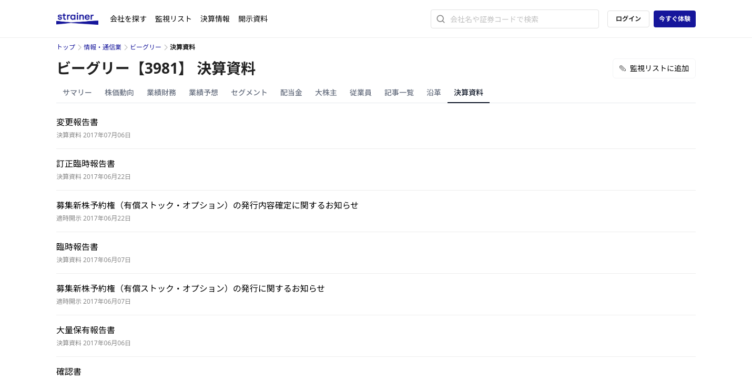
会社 (128, 19)
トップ (65, 47)
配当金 (291, 92)
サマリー (77, 92)
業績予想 (203, 92)
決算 (215, 19)
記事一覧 (399, 92)
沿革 (433, 92)
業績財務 (161, 92)
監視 (173, 19)
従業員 (361, 92)
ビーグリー (145, 47)
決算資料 (468, 92)
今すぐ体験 (674, 18)
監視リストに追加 (654, 68)
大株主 (326, 92)
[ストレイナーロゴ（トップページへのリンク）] (83, 19)
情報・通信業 (102, 47)
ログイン (628, 18)
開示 (253, 19)
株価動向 (119, 92)
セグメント (249, 92)
